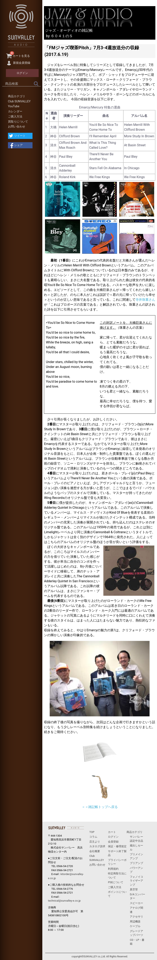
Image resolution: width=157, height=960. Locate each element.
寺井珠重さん (145, 300)
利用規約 (113, 868)
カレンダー (15, 111)
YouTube (13, 106)
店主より (94, 841)
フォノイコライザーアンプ (136, 880)
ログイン (113, 836)
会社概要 (94, 851)
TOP (91, 832)
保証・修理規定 (117, 846)
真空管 (134, 889)
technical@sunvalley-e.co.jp (64, 900)
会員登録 (113, 841)
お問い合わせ (16, 126)
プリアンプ (136, 863)
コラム (93, 836)
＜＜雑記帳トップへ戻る (100, 807)
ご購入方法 (15, 116)
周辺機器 (135, 921)
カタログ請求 (97, 846)
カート (112, 832)
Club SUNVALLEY (19, 101)
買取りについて (18, 121)
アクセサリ (136, 916)
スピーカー (136, 903)
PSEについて (115, 882)
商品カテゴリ (16, 96)
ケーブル (135, 926)
